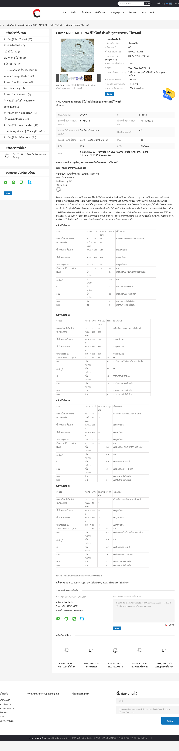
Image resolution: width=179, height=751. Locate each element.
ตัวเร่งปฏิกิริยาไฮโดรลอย (17, 100)
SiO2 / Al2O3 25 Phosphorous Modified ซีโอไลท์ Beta (91, 665)
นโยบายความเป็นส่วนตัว (40, 738)
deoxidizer (9, 106)
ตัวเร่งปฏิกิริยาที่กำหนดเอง (17, 137)
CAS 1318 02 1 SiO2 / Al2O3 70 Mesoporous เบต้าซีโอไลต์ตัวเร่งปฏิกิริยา (115, 665)
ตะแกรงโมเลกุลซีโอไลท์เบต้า (115, 583)
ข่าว (144, 12)
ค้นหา (147, 4)
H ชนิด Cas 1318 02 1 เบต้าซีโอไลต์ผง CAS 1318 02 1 (66, 665)
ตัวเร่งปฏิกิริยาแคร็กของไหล (18, 125)
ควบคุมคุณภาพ (117, 12)
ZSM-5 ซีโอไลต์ (12, 45)
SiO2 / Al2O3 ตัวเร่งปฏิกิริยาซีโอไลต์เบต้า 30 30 (164, 665)
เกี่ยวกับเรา (86, 12)
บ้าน (65, 12)
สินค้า (73, 12)
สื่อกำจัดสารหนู (12, 88)
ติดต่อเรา (133, 12)
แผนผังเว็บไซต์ (7, 721)
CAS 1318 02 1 (68, 583)
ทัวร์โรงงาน (100, 12)
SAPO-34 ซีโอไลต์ (13, 57)
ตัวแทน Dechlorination (15, 94)
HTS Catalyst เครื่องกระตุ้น (18, 70)
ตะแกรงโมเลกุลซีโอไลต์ (16, 76)
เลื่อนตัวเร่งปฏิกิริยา (14, 119)
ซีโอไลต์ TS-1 (11, 63)
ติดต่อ (109, 94)
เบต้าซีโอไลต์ (24, 25)
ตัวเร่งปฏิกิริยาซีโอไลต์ (15, 39)
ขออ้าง (159, 3)
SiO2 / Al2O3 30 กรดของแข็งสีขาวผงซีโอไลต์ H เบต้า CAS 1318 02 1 (139, 665)
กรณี (152, 12)
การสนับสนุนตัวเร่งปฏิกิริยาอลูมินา (22, 131)
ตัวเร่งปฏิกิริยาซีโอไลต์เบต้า (88, 583)
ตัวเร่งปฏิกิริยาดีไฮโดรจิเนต (18, 112)
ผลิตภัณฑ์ (11, 25)
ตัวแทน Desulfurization (16, 82)
